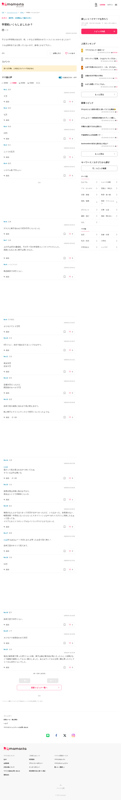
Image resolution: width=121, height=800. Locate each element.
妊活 (82, 234)
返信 (7, 101)
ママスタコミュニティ (61, 763)
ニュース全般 (106, 182)
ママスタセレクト (59, 759)
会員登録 (102, 5)
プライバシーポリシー (36, 763)
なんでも (84, 182)
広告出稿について (9, 767)
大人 (82, 222)
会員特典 (6, 763)
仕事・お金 (105, 210)
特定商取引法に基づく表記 (37, 771)
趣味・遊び (85, 216)
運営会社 (6, 775)
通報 (3, 53)
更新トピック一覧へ (39, 688)
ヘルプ (6, 723)
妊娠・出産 (105, 234)
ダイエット (85, 210)
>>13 (6, 467)
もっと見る (99, 95)
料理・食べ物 (106, 195)
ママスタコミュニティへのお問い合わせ (16, 727)
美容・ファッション (107, 202)
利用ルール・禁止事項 (10, 719)
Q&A (5, 759)
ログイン (110, 5)
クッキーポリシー (34, 767)
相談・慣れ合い (106, 216)
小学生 (103, 241)
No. (5, 89)
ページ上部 (61, 788)
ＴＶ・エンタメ (86, 188)
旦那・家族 (85, 195)
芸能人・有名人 (106, 188)
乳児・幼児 (85, 241)
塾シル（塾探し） (59, 767)
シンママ (104, 247)
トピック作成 (99, 31)
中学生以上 (85, 247)
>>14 (6, 540)
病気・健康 (85, 201)
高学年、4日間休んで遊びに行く (20, 18)
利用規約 (31, 759)
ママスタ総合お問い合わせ (12, 771)
